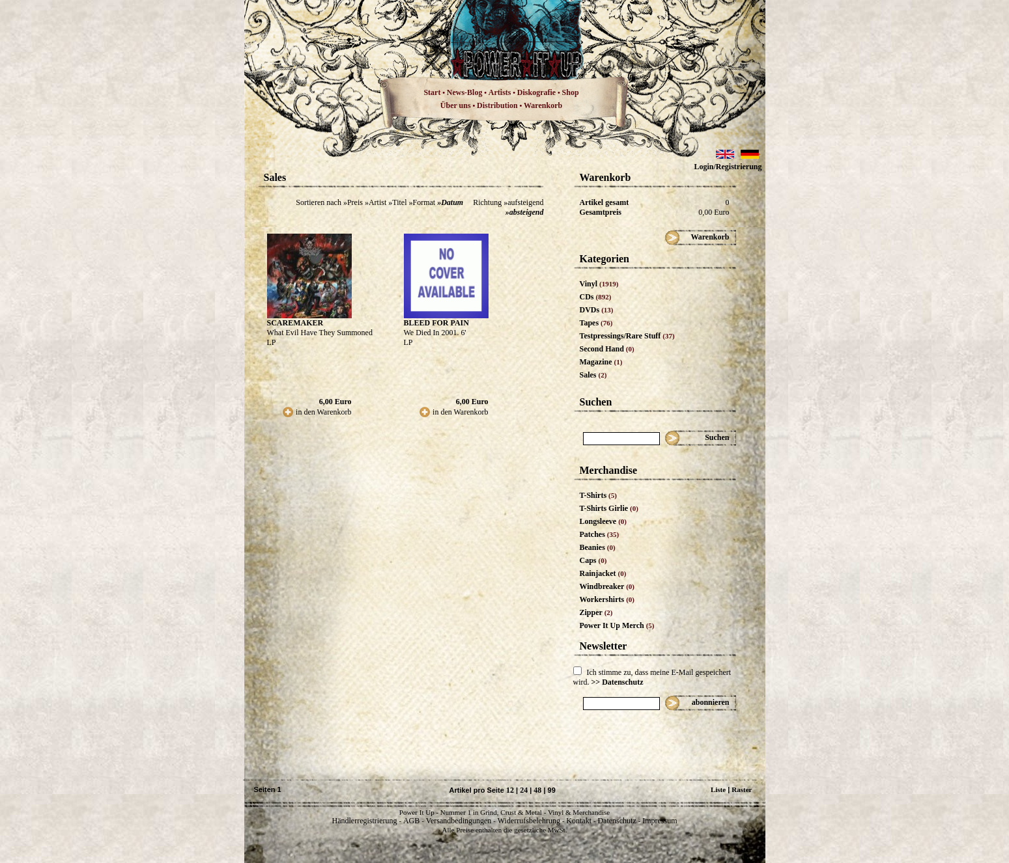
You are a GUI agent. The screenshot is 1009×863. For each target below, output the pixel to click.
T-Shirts (598, 495)
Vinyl (599, 283)
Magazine (601, 361)
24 (524, 790)
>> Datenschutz (617, 682)
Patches (599, 534)
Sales (593, 374)
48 (537, 790)
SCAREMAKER (295, 322)
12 (510, 790)
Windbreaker (607, 586)
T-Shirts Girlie (609, 508)
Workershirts (607, 599)
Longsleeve (603, 521)
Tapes (596, 322)
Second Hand (607, 348)
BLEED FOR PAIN (436, 322)
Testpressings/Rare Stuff (627, 335)
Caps (593, 560)
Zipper (596, 612)
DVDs (597, 309)
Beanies (598, 547)
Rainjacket (603, 573)
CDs (596, 296)
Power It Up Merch (617, 625)
